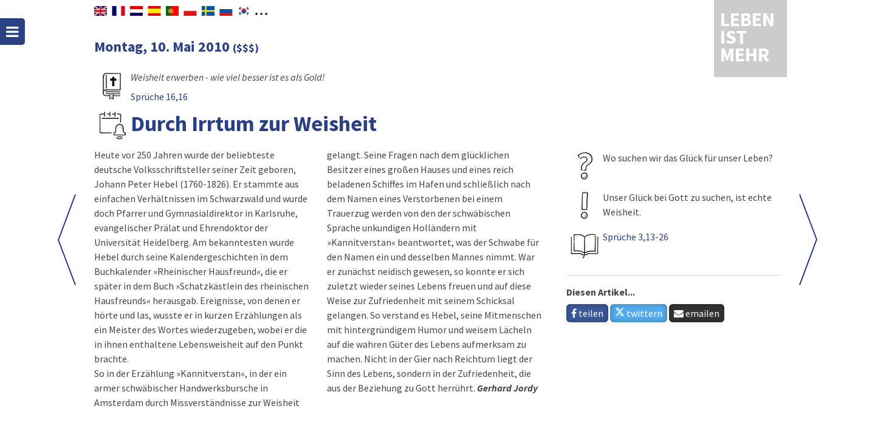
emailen (696, 313)
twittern (638, 313)
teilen (587, 313)
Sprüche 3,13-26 (635, 237)
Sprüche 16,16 (159, 96)
